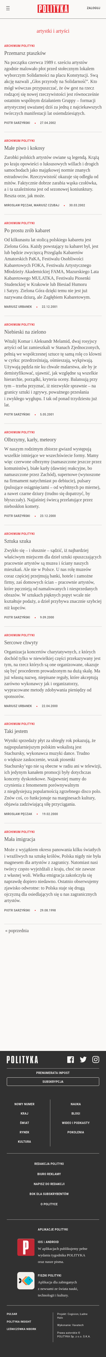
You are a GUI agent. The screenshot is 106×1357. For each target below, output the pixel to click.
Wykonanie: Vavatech (70, 1325)
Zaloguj (93, 8)
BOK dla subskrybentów (49, 1194)
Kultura (24, 1141)
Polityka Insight (19, 1321)
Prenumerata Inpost (53, 1073)
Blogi (76, 1113)
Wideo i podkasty (76, 1123)
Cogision (73, 1314)
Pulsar (12, 1314)
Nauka (76, 1104)
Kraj (24, 1113)
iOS (40, 1242)
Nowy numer (24, 1104)
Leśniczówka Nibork (21, 1329)
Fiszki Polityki (49, 1275)
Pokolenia (76, 1132)
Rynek (24, 1132)
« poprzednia (17, 930)
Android (52, 1242)
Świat (24, 1123)
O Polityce (49, 1204)
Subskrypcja (53, 1081)
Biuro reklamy (49, 1174)
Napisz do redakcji (49, 1184)
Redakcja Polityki (49, 1163)
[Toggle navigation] (8, 9)
